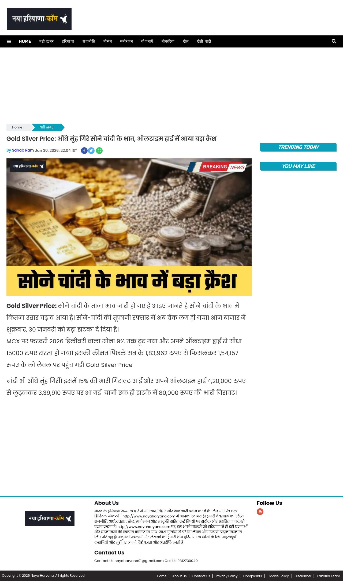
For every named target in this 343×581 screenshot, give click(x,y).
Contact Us (109, 552)
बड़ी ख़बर (46, 41)
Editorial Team (328, 575)
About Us (106, 503)
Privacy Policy (226, 575)
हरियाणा (68, 41)
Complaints (252, 575)
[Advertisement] (167, 85)
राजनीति (88, 41)
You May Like (298, 166)
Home (25, 41)
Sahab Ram (23, 150)
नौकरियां (167, 41)
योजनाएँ (147, 41)
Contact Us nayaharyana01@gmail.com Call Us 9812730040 (146, 560)
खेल (185, 41)
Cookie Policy (278, 575)
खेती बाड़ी (203, 41)
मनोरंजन (126, 41)
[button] (9, 41)
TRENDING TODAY (298, 147)
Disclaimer (302, 575)
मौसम (107, 41)
